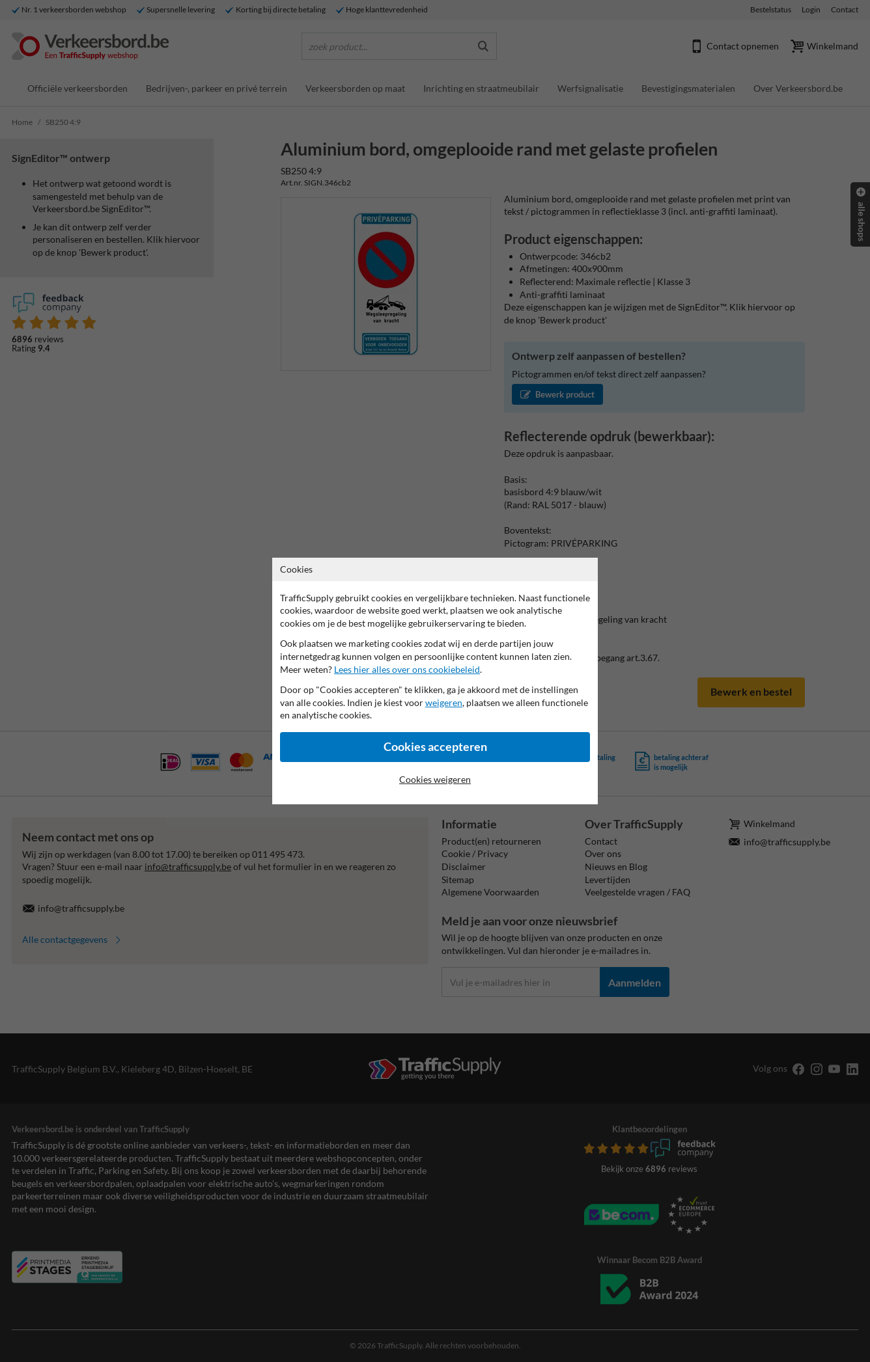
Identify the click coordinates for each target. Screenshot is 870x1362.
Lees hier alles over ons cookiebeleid (407, 669)
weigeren (443, 702)
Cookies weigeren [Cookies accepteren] (435, 779)
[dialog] (435, 681)
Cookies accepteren (435, 747)
